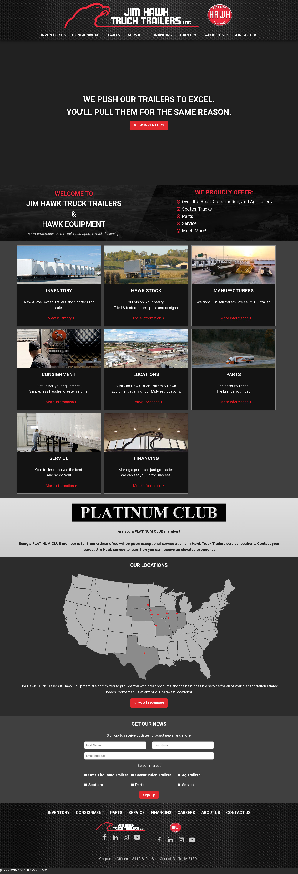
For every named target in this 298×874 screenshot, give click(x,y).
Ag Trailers (189, 775)
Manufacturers (233, 291)
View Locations (147, 402)
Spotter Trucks (197, 209)
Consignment (86, 35)
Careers (188, 35)
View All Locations (149, 703)
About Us (214, 35)
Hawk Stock (146, 291)
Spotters (81, 302)
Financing (162, 35)
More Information (147, 318)
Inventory (52, 35)
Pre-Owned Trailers (50, 302)
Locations (146, 375)
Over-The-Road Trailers (102, 775)
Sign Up (149, 795)
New (27, 302)
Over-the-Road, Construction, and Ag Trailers (227, 201)
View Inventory (149, 125)
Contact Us (245, 35)
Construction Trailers (149, 775)
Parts (114, 35)
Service (136, 35)
